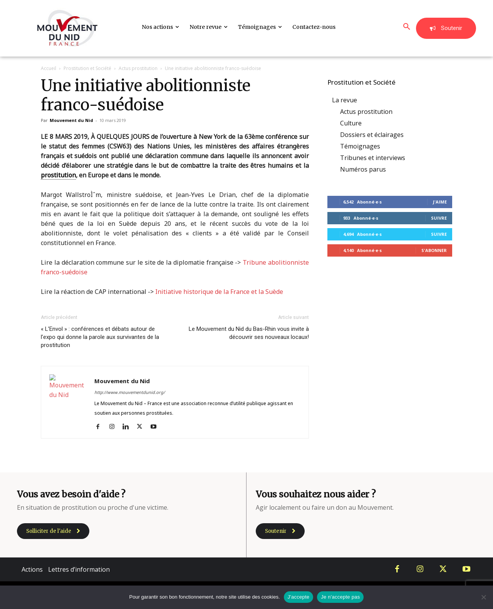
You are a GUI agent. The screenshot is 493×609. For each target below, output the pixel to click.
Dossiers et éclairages (372, 134)
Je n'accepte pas (340, 597)
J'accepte (299, 597)
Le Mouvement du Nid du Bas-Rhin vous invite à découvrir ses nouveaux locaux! (249, 332)
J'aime (440, 202)
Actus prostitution (138, 68)
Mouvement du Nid (71, 120)
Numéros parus (363, 169)
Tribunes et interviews (372, 158)
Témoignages (360, 146)
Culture (351, 123)
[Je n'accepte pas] (483, 597)
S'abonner (434, 250)
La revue (344, 100)
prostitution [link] (58, 175)
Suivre (439, 218)
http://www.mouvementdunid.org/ (129, 392)
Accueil (48, 68)
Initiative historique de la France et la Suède (219, 291)
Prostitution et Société (87, 68)
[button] (406, 27)
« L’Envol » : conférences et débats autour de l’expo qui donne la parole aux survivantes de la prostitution (100, 337)
